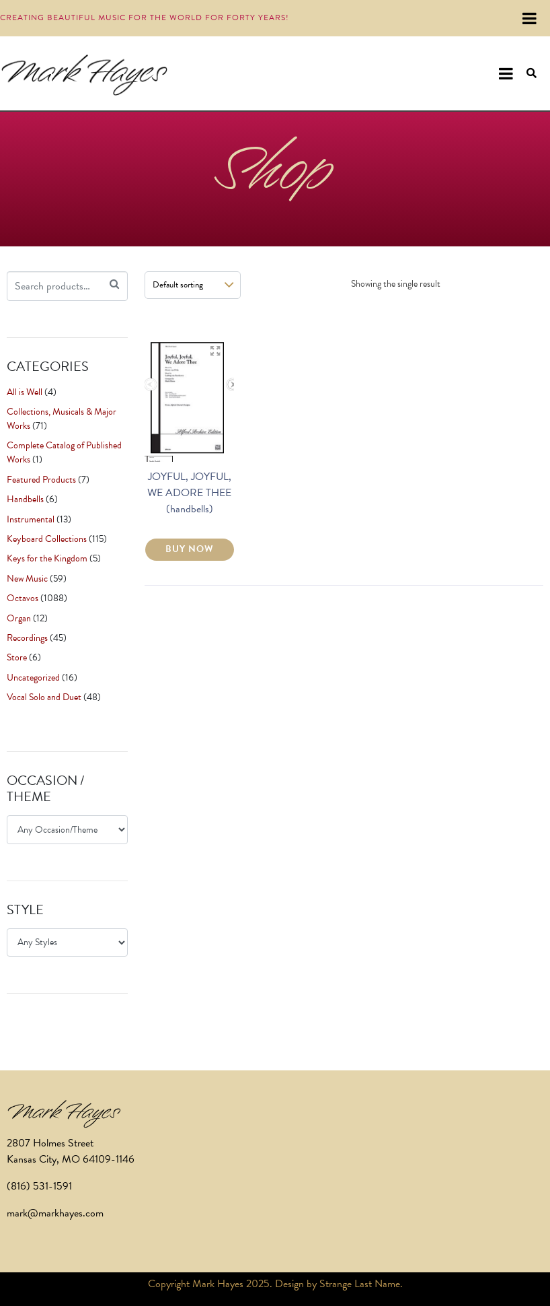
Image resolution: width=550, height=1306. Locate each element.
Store (17, 657)
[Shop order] (193, 285)
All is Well (24, 392)
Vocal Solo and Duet (44, 697)
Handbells (25, 499)
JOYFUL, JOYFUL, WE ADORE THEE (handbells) (189, 493)
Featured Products (41, 480)
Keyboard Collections (47, 539)
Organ (19, 618)
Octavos (22, 598)
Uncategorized (33, 678)
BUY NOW (189, 549)
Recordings (27, 638)
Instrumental (30, 519)
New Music (27, 579)
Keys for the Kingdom (47, 558)
